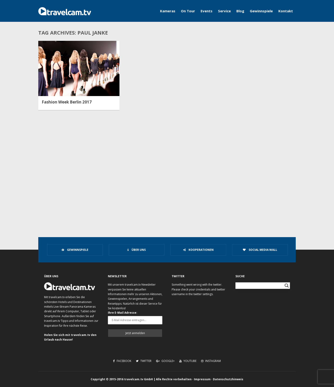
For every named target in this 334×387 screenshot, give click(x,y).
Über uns (137, 250)
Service (224, 11)
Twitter (143, 361)
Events (206, 11)
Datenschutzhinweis (228, 379)
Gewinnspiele (261, 11)
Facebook (122, 361)
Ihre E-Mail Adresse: (122, 313)
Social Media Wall (260, 250)
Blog (240, 11)
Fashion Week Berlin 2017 (67, 102)
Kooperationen (198, 250)
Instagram (211, 361)
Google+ (165, 361)
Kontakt (285, 11)
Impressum (202, 379)
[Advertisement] (167, 191)
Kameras (167, 11)
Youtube (187, 361)
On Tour (188, 11)
